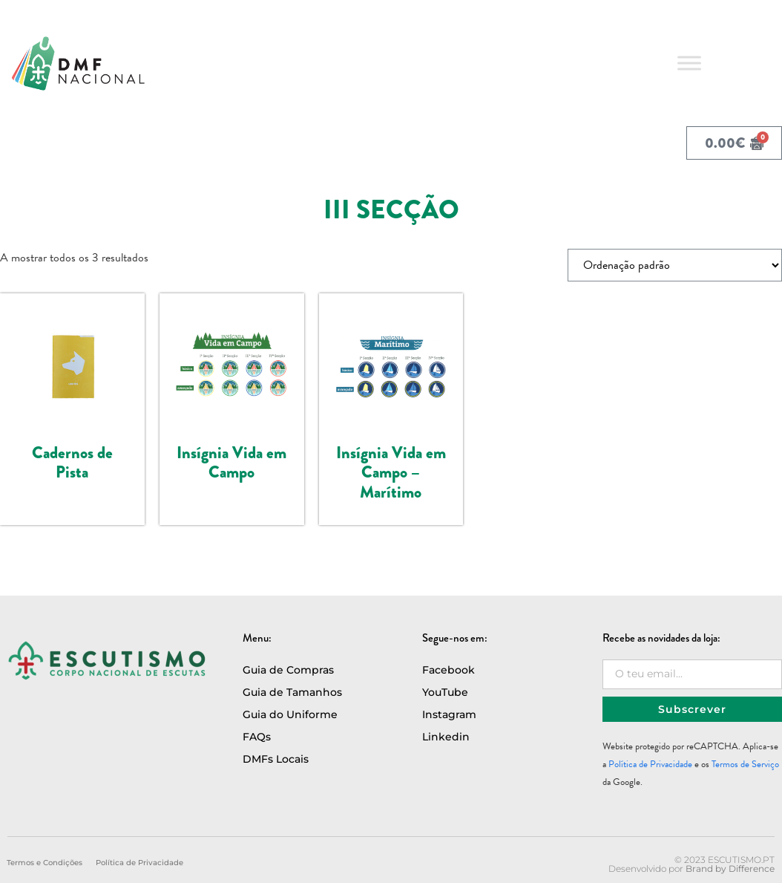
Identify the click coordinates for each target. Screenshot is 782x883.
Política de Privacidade (650, 764)
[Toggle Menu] (689, 63)
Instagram (449, 714)
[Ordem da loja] (675, 265)
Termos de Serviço (745, 764)
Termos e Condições (44, 862)
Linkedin (446, 736)
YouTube (445, 692)
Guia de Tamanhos (292, 692)
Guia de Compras (288, 670)
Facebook (448, 670)
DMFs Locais (276, 759)
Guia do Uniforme (290, 714)
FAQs (257, 736)
